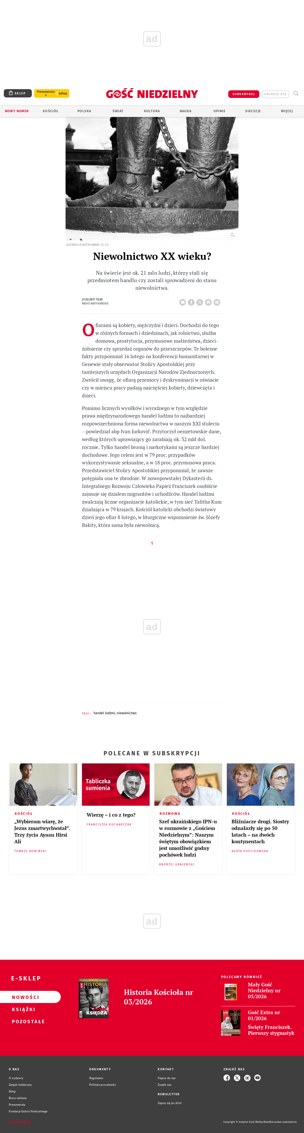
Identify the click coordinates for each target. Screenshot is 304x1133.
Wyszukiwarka (295, 93)
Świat (118, 111)
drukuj (209, 301)
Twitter (200, 301)
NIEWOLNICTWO (127, 713)
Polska (84, 111)
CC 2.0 (105, 244)
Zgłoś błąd (20, 1122)
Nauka (186, 111)
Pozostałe (23, 1021)
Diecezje (253, 111)
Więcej (287, 111)
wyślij (218, 301)
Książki (23, 1009)
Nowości (23, 997)
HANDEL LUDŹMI (104, 713)
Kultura (152, 111)
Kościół (51, 111)
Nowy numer (17, 111)
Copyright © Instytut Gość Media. (243, 1121)
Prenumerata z (46, 93)
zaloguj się (275, 94)
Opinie (219, 111)
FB (192, 301)
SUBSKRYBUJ (244, 94)
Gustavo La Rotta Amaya (82, 244)
